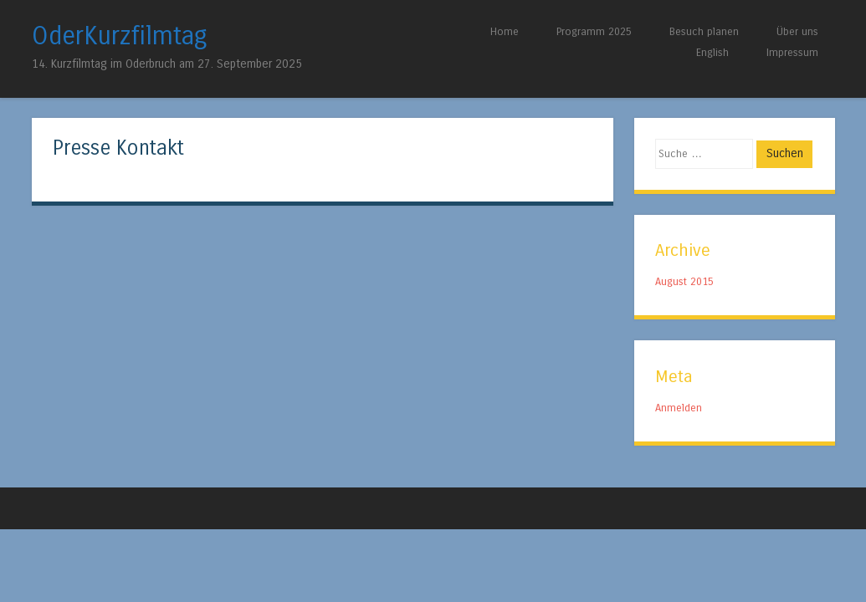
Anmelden (678, 407)
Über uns (797, 31)
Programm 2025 (594, 31)
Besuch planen (704, 31)
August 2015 (684, 281)
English (712, 52)
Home (504, 31)
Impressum (792, 52)
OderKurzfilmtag (120, 36)
